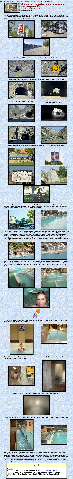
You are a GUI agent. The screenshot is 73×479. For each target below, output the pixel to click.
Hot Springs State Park (46, 470)
